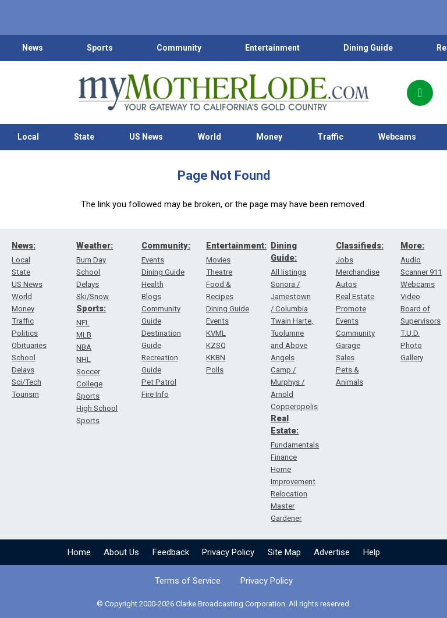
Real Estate (355, 296)
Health (152, 284)
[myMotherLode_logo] (223, 92)
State (84, 136)
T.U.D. (410, 333)
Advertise (332, 552)
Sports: (91, 308)
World (209, 136)
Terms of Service (188, 581)
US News (146, 136)
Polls (215, 369)
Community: (165, 245)
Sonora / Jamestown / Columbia (291, 296)
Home (79, 552)
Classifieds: (360, 245)
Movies (218, 259)
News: (24, 245)
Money (269, 136)
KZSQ (216, 345)
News (32, 47)
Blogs (151, 296)
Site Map (284, 552)
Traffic (330, 136)
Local (28, 136)
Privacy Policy (228, 552)
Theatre (219, 272)
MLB (83, 335)
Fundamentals (295, 445)
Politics (25, 333)
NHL (83, 359)
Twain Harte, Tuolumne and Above (292, 333)
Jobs (344, 259)
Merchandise (357, 272)
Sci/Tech (26, 382)
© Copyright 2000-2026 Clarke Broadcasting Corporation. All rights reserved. (224, 603)
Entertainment (272, 47)
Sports (100, 47)
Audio (410, 259)
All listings (288, 272)
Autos (346, 284)
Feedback (170, 552)
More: (412, 245)
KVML (216, 333)
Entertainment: (236, 245)
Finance (284, 457)
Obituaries (29, 345)
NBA (83, 347)
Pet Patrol (158, 382)
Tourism (25, 394)
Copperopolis (294, 406)
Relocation (289, 493)
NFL (83, 322)
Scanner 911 (421, 272)
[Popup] (420, 93)
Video (410, 296)
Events (152, 259)
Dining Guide (368, 47)
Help (371, 552)
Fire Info (155, 394)
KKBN (215, 357)
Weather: (94, 245)
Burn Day (91, 259)
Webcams (397, 136)
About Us (121, 552)
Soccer (88, 371)
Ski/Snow (92, 296)
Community (179, 47)
